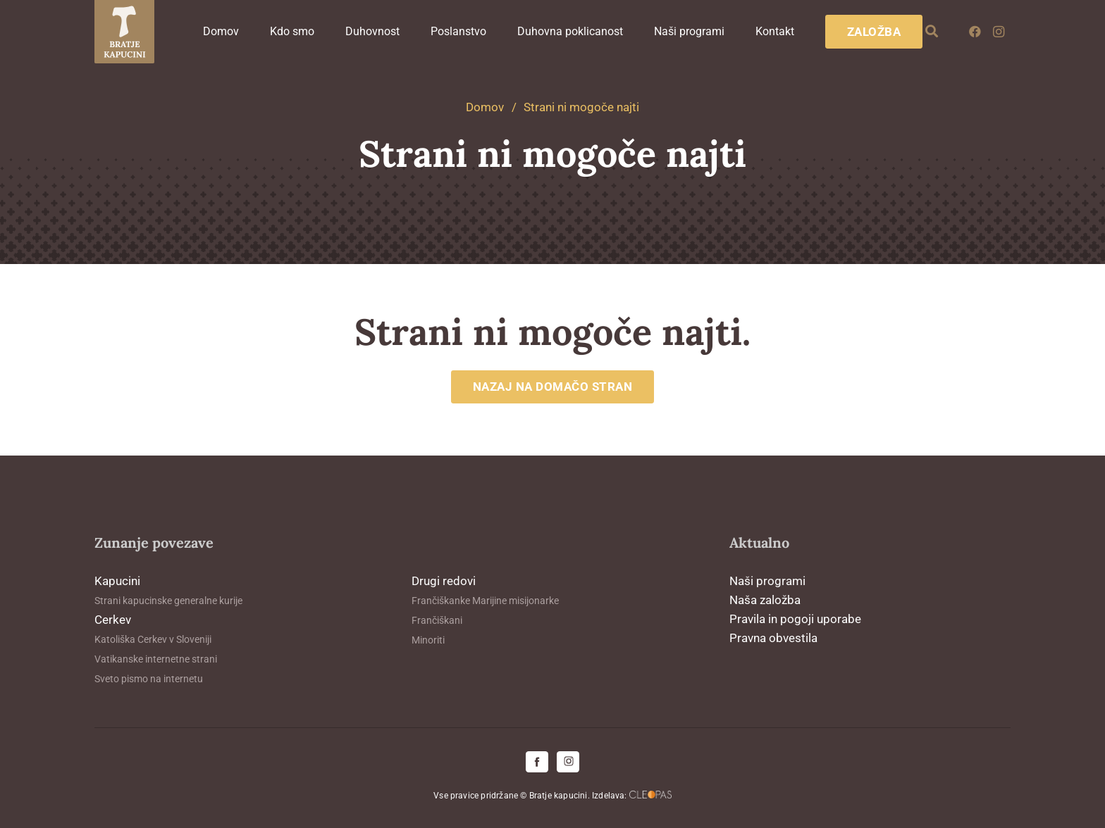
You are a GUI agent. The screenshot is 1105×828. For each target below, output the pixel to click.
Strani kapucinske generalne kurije (168, 600)
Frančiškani (437, 620)
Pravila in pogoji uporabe (795, 619)
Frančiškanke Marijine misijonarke (485, 600)
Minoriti (428, 640)
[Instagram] (999, 32)
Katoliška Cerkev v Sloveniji (152, 639)
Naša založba (765, 600)
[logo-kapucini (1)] (124, 31)
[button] (932, 32)
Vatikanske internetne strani (155, 659)
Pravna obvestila (773, 638)
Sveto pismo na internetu (148, 678)
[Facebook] (975, 32)
